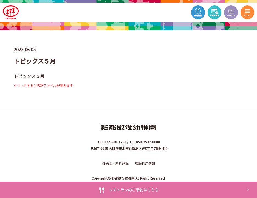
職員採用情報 (145, 163)
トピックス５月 (29, 76)
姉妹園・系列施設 (115, 163)
